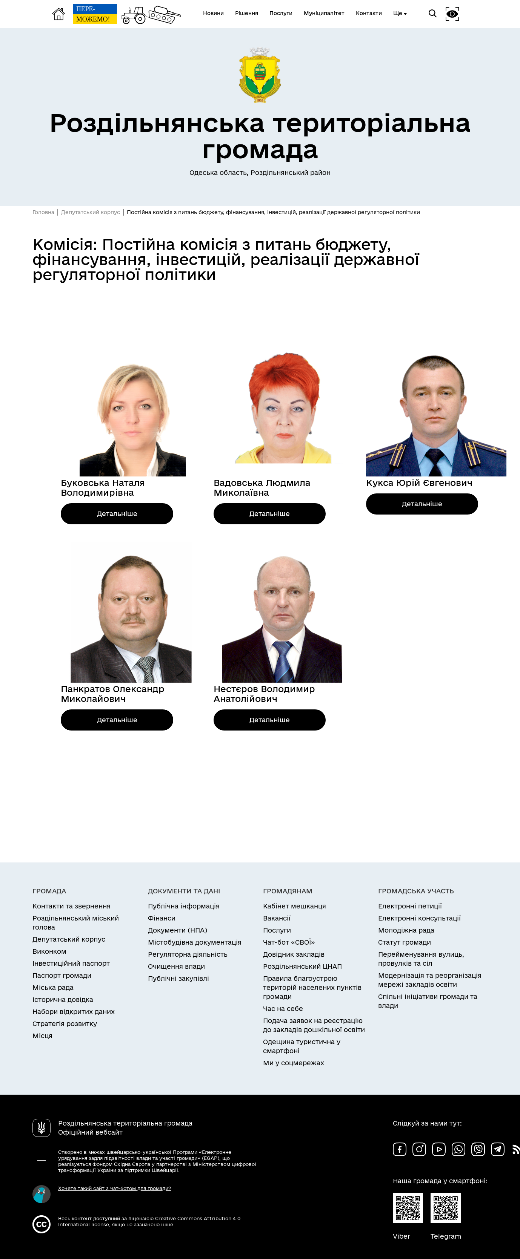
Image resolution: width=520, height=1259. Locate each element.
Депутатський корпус (90, 212)
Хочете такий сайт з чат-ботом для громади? (114, 1188)
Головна (43, 212)
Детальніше (117, 513)
